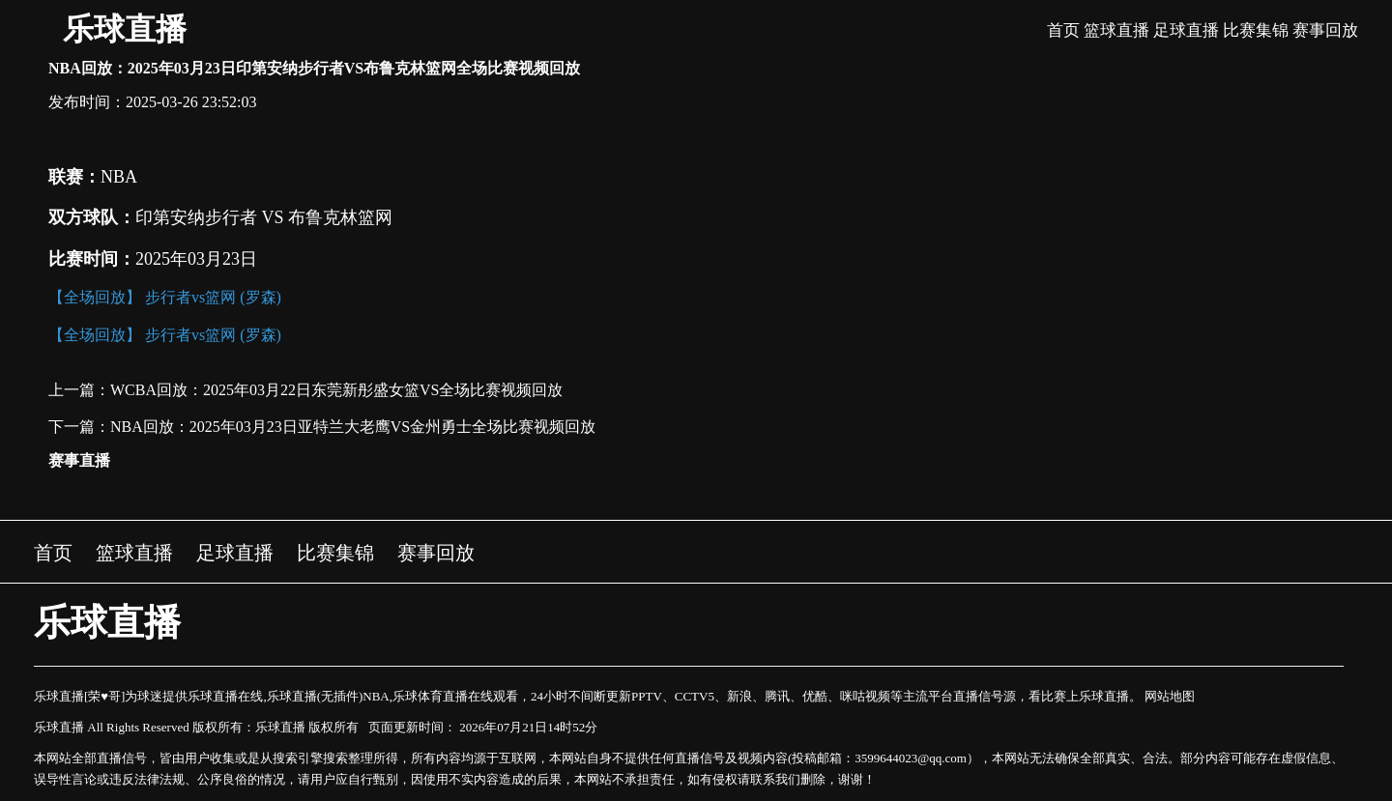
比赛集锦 (1256, 30)
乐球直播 (125, 29)
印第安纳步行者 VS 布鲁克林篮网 (263, 217)
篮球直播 (1116, 30)
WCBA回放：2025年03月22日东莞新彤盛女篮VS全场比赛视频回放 (336, 390)
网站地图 (1170, 696)
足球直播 (1186, 30)
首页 (1063, 30)
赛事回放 (1325, 30)
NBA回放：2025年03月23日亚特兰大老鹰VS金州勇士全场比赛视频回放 (352, 426)
